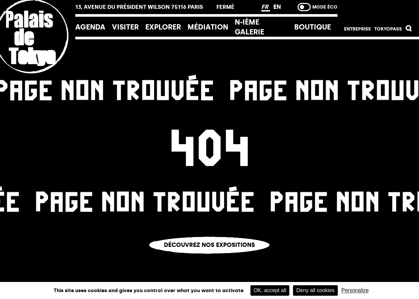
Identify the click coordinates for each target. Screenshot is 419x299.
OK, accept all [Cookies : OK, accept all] (270, 290)
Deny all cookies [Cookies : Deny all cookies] (315, 290)
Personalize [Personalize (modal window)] (355, 290)
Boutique (312, 27)
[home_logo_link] (38, 79)
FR (265, 6)
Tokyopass (388, 29)
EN (277, 6)
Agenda (90, 27)
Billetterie (378, 10)
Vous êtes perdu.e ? (209, 258)
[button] (408, 30)
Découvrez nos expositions (209, 245)
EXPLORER (163, 27)
